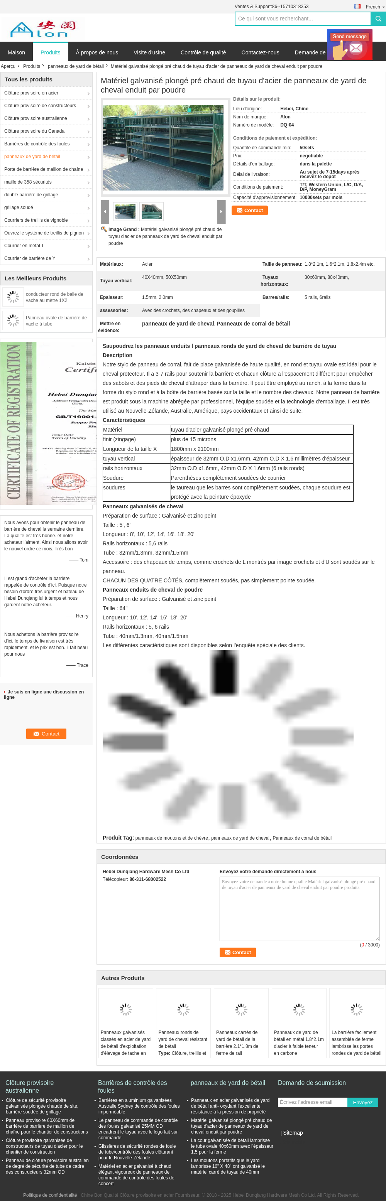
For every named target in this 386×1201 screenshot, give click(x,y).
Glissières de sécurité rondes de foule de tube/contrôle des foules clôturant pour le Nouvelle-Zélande (137, 1152)
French (376, 7)
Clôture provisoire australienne (35, 118)
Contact (253, 210)
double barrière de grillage (31, 194)
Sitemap (293, 1133)
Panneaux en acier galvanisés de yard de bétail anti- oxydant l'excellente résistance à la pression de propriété (230, 1106)
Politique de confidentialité (50, 1195)
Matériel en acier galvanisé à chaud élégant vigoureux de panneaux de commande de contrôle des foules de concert (136, 1175)
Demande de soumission (324, 52)
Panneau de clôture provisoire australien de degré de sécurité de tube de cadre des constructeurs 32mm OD (47, 1166)
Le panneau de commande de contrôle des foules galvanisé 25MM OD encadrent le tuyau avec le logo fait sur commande (138, 1129)
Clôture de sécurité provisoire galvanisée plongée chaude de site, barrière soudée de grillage (42, 1106)
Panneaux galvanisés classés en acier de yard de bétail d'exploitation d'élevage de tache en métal (126, 1046)
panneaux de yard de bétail (76, 66)
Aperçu (8, 66)
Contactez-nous (260, 52)
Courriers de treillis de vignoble (36, 220)
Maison (16, 52)
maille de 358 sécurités (28, 182)
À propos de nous (97, 52)
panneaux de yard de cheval (240, 838)
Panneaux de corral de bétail (302, 838)
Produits (50, 52)
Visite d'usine (149, 52)
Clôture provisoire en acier (31, 93)
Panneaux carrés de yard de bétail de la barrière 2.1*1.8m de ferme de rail (237, 1043)
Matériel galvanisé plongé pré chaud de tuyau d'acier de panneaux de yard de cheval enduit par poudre (165, 236)
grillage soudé (18, 207)
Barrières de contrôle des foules (36, 144)
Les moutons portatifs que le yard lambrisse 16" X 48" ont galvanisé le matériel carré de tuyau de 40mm (228, 1166)
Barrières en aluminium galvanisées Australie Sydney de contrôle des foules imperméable (139, 1106)
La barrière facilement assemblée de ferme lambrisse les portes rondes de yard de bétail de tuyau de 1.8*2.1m (356, 1046)
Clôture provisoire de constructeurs (40, 105)
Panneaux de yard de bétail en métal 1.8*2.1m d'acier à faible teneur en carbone (299, 1043)
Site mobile (291, 1142)
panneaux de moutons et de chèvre (171, 838)
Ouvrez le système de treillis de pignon (44, 233)
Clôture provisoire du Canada (34, 131)
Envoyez (362, 1102)
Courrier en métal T (24, 245)
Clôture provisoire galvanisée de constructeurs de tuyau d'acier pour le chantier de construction (44, 1146)
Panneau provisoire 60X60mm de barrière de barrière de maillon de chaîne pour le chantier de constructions (47, 1126)
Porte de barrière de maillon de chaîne (43, 169)
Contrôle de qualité (203, 52)
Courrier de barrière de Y (30, 258)
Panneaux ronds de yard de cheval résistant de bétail (182, 1039)
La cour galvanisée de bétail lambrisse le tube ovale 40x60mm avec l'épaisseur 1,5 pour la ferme (232, 1146)
